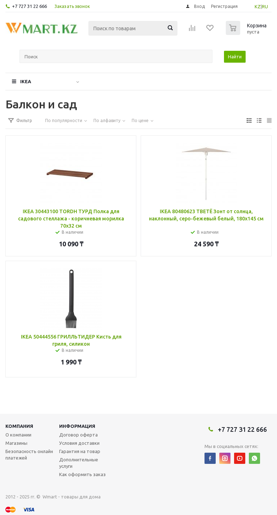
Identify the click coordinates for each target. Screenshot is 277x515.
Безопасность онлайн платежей (29, 454)
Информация (77, 426)
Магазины (16, 442)
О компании (18, 434)
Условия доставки (79, 442)
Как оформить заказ (82, 474)
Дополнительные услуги (78, 463)
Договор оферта (78, 434)
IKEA (25, 81)
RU (265, 6)
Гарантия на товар (79, 451)
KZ (258, 6)
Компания (19, 426)
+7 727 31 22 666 (29, 6)
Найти (235, 56)
